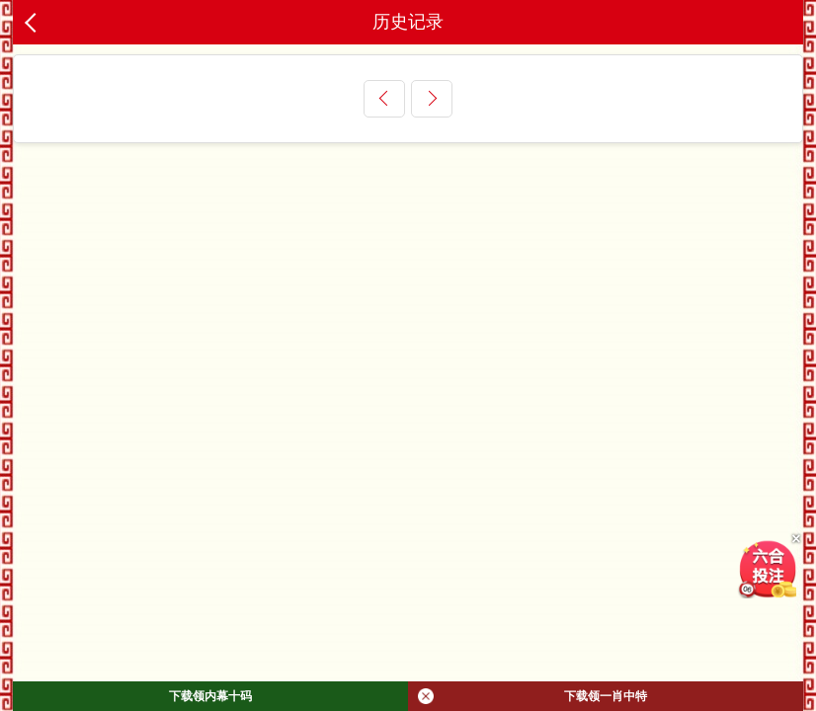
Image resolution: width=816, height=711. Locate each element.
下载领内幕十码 (210, 696)
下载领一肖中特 (532, 696)
